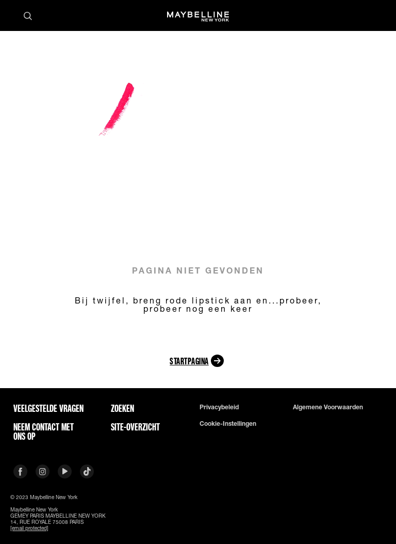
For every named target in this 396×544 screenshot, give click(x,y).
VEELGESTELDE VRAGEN (48, 408)
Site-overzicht (135, 426)
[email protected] (29, 528)
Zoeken (122, 408)
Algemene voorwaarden (328, 407)
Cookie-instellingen (228, 423)
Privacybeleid (219, 407)
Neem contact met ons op (43, 431)
